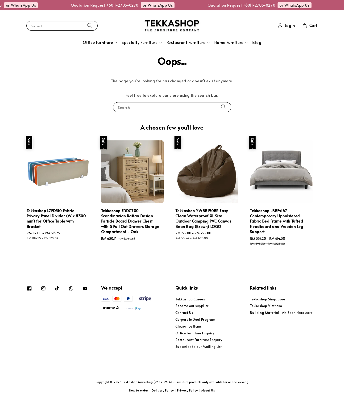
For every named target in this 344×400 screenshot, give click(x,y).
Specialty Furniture (139, 42)
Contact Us (184, 312)
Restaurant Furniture (186, 42)
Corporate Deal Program (195, 319)
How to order (138, 390)
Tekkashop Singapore (267, 299)
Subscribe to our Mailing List (198, 346)
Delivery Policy (163, 390)
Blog (256, 42)
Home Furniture (229, 42)
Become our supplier (191, 305)
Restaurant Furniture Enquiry (198, 339)
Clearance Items (188, 326)
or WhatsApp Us (29, 5)
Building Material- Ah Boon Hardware (281, 312)
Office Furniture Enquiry (194, 333)
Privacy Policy (187, 390)
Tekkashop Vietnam (266, 305)
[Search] (89, 25)
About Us (208, 390)
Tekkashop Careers (190, 299)
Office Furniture (98, 42)
